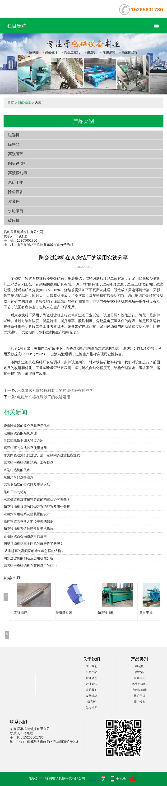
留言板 (91, 701)
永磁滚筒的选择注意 (18, 477)
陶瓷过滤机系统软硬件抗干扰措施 (28, 529)
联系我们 (91, 690)
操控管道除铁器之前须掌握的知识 (28, 521)
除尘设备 (15, 192)
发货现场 (91, 695)
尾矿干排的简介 (15, 492)
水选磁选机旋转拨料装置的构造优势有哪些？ (55, 390)
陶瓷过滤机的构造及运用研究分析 (28, 558)
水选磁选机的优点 (17, 470)
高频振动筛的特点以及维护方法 (27, 485)
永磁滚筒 (15, 211)
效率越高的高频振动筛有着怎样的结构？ (34, 551)
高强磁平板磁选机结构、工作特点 (28, 462)
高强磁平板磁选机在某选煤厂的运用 (30, 565)
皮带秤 (13, 201)
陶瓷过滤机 (17, 163)
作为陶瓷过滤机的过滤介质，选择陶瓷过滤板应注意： (43, 455)
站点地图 (91, 707)
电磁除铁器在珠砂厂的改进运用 (43, 397)
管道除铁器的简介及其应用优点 (27, 426)
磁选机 (13, 135)
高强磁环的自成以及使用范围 (25, 448)
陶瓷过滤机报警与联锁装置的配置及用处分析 (37, 507)
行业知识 (91, 684)
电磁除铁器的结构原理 (20, 433)
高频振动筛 (17, 173)
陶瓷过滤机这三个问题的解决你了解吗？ (33, 543)
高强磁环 (15, 154)
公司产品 (91, 672)
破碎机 (13, 220)
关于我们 (91, 666)
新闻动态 (24, 103)
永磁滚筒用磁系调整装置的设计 (27, 514)
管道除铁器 (64, 613)
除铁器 (13, 144)
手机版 (121, 778)
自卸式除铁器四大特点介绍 (23, 440)
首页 (10, 103)
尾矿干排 (15, 182)
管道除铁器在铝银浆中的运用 (25, 536)
